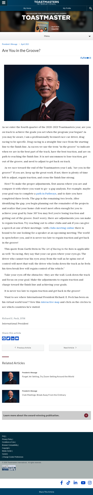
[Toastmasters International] (46, 3)
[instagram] (90, 58)
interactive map (50, 302)
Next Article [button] (70, 347)
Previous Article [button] (23, 347)
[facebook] (81, 58)
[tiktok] (83, 58)
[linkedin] (85, 58)
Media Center (7, 451)
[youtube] (88, 58)
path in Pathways (46, 193)
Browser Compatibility (10, 445)
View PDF (55, 29)
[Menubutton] (3, 3)
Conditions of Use (8, 442)
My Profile (67, 8)
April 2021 (25, 44)
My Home (27, 8)
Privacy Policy (7, 439)
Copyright (5, 448)
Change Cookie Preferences (13, 457)
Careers (5, 454)
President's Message (9, 44)
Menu (47, 36)
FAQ (3, 436)
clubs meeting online (61, 227)
